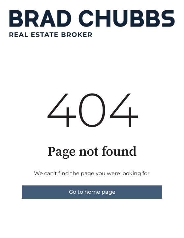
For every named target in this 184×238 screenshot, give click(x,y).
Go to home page (92, 192)
